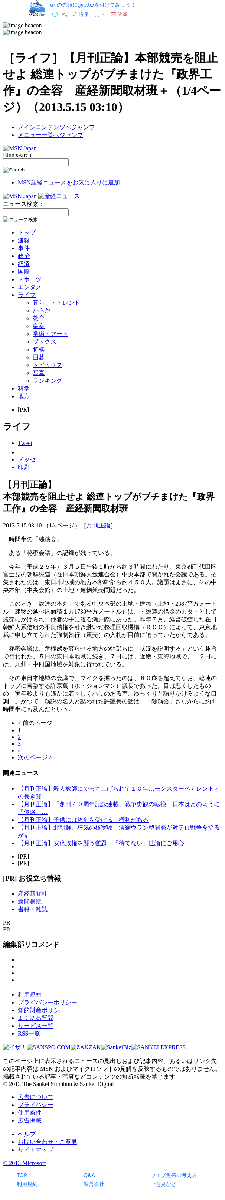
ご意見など (163, 1183)
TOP (22, 1174)
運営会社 (94, 1183)
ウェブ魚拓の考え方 (173, 1174)
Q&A (89, 1174)
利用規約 (27, 1183)
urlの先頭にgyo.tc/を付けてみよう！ (93, 4)
